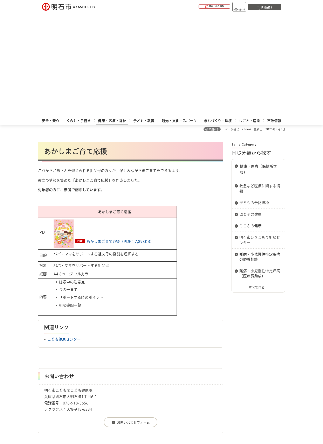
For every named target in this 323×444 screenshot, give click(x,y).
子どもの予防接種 (254, 102)
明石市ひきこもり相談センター (259, 139)
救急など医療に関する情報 (259, 88)
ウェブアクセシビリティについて (128, 361)
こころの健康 (250, 125)
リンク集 (227, 361)
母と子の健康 (250, 114)
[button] (198, 6)
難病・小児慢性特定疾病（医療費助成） (259, 173)
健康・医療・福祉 (61, 346)
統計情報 (173, 423)
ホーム (42, 346)
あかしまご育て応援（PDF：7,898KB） (120, 141)
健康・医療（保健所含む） (258, 69)
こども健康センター (64, 239)
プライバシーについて (187, 361)
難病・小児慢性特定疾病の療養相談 (259, 156)
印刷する (214, 29)
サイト (257, 361)
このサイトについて (72, 361)
